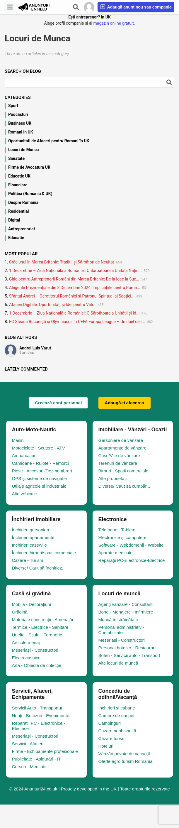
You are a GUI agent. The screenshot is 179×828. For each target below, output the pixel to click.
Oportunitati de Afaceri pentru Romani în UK (48, 140)
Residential (18, 211)
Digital (14, 220)
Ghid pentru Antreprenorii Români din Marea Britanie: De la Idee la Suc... (74, 279)
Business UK (19, 123)
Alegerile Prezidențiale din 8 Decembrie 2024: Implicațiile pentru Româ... (74, 287)
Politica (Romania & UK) (30, 193)
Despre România (23, 202)
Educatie (16, 237)
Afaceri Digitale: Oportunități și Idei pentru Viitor (52, 304)
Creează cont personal (58, 402)
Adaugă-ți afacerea (124, 402)
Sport (13, 105)
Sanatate (16, 158)
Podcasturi (18, 114)
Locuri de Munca (23, 149)
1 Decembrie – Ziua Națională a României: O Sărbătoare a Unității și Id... (74, 313)
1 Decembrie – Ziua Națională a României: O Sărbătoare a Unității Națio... (75, 270)
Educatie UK (19, 176)
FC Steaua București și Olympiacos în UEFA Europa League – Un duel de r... (77, 321)
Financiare (18, 185)
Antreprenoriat (21, 229)
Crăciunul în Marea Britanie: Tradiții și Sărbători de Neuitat (61, 262)
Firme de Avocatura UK (29, 167)
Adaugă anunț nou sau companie (136, 7)
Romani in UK (20, 132)
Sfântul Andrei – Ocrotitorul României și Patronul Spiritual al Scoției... (71, 296)
